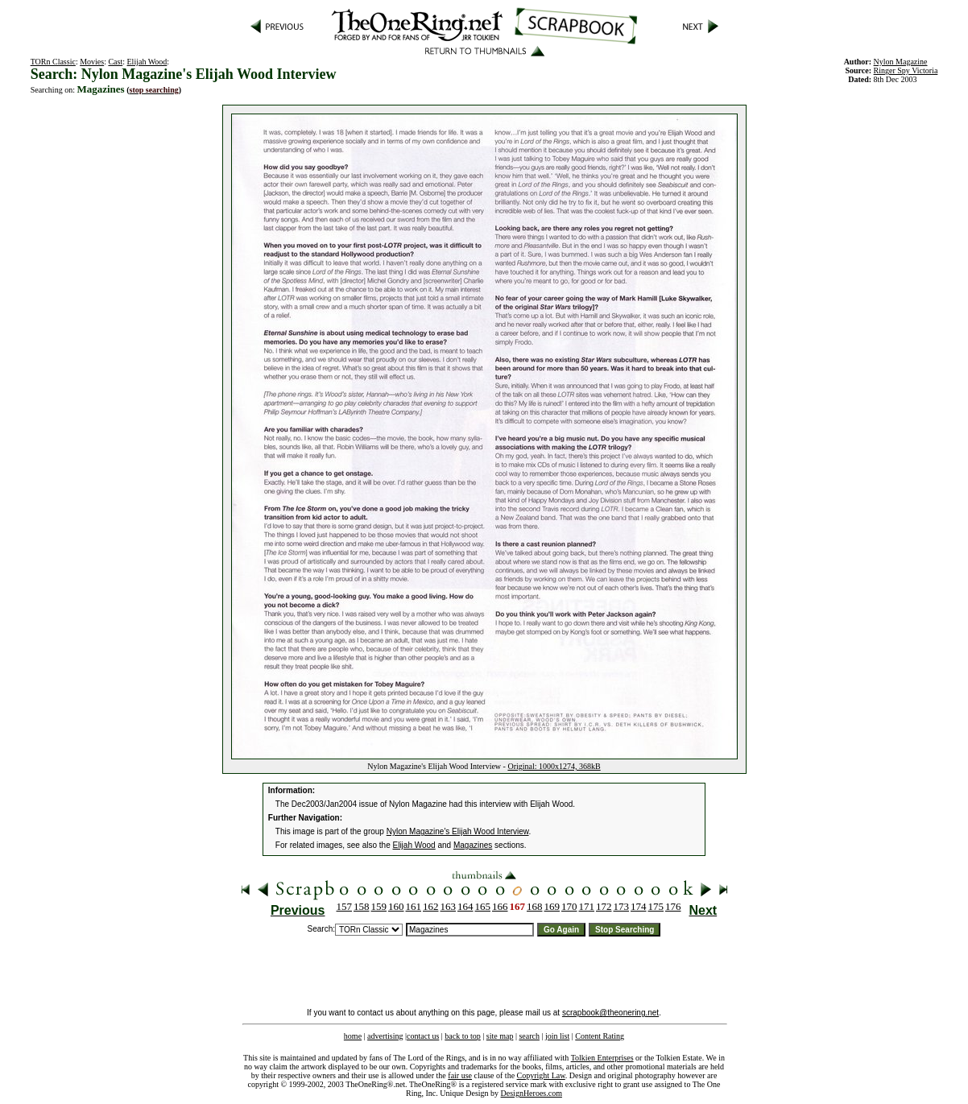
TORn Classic (53, 61)
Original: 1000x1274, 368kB (553, 766)
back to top (462, 1036)
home (353, 1036)
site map (500, 1036)
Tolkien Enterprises (602, 1057)
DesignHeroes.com (531, 1093)
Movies (92, 61)
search (529, 1036)
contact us (423, 1036)
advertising (385, 1036)
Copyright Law (541, 1075)
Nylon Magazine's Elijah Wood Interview (458, 831)
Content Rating (599, 1036)
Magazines (472, 845)
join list (557, 1036)
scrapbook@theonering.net (610, 1012)
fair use (460, 1075)
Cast (115, 61)
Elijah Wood (147, 61)
